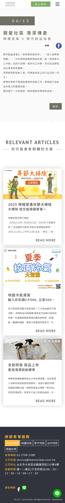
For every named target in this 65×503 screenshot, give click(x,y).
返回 (56, 106)
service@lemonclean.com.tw (36, 460)
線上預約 (41, 4)
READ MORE (46, 240)
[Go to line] (57, 493)
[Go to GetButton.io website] (57, 500)
